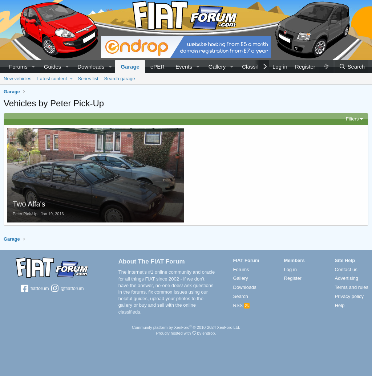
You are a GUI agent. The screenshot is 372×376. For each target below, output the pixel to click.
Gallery (217, 67)
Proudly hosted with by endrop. (186, 333)
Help (340, 305)
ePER (157, 67)
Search (240, 296)
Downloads (90, 67)
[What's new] (326, 66)
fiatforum (34, 289)
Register (293, 278)
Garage (130, 67)
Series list (88, 78)
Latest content (52, 78)
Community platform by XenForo (186, 327)
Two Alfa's (29, 204)
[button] (33, 66)
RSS (241, 305)
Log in (290, 269)
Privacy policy (349, 296)
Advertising (346, 278)
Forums (18, 67)
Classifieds (255, 67)
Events (183, 67)
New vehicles (18, 78)
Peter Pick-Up (25, 214)
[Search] (351, 66)
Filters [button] (352, 119)
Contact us (346, 269)
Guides (52, 67)
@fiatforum (67, 289)
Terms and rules (351, 287)
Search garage (119, 78)
